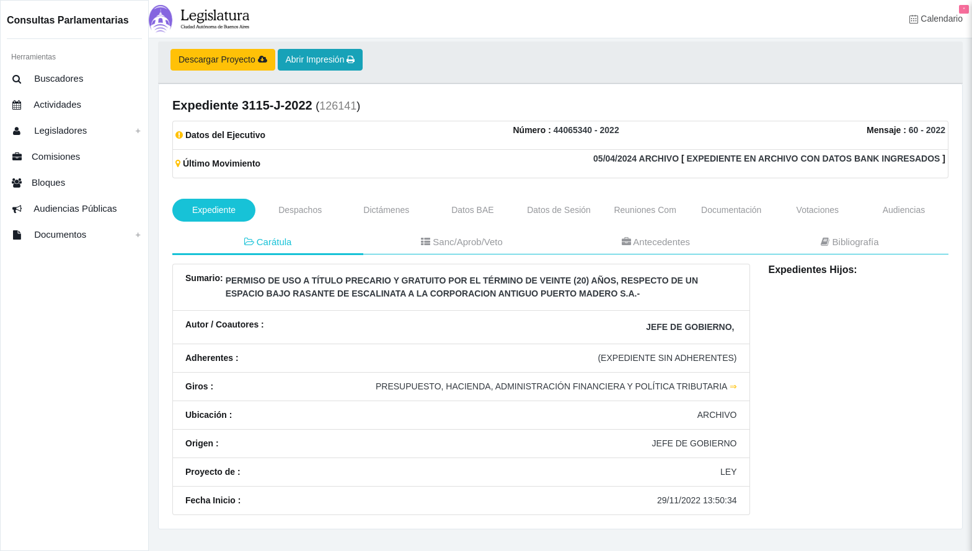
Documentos (47, 235)
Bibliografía (849, 241)
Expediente (214, 210)
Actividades (44, 105)
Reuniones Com (645, 210)
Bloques (36, 183)
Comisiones (44, 157)
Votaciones (818, 210)
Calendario (939, 14)
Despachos (300, 210)
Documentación (731, 210)
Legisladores (47, 131)
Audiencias (904, 210)
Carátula (268, 241)
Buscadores (45, 79)
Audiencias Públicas (62, 209)
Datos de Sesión (559, 210)
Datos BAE (472, 210)
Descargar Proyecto (223, 59)
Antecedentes (656, 241)
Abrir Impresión (320, 59)
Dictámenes (386, 210)
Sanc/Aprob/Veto (462, 241)
